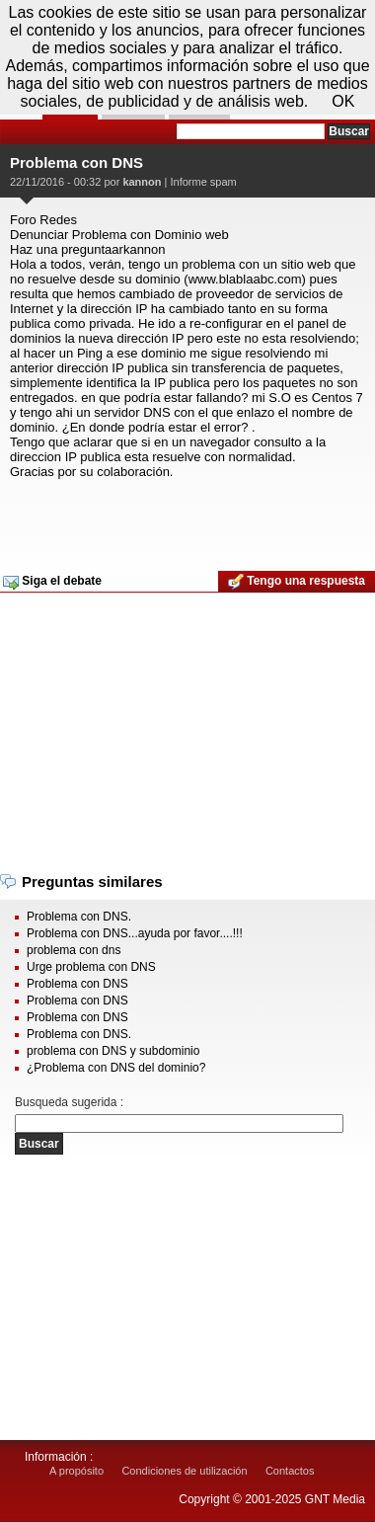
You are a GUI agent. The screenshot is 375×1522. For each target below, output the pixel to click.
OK (343, 101)
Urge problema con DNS (91, 967)
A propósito (76, 1471)
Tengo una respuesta (296, 582)
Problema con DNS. (79, 916)
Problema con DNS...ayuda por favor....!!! (135, 933)
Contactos (290, 1471)
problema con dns (73, 950)
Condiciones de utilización (184, 1471)
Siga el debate (52, 582)
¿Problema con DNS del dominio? (116, 1068)
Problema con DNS (77, 984)
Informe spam (203, 182)
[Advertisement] (185, 518)
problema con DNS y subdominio (113, 1051)
